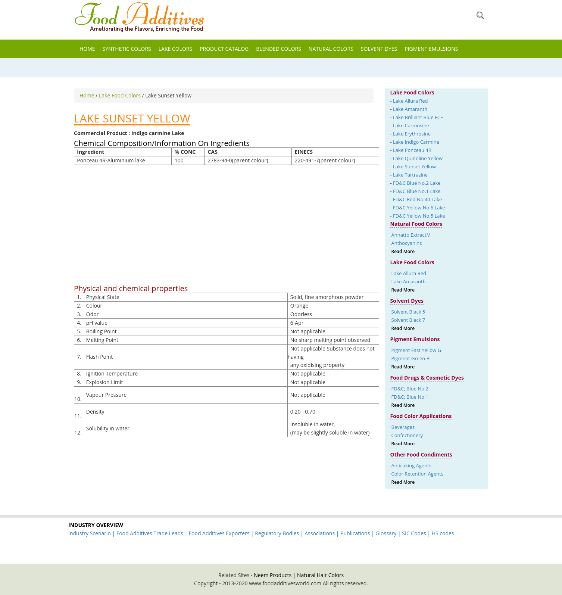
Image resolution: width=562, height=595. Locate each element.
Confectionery (407, 435)
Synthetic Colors (127, 48)
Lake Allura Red (410, 100)
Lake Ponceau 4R (412, 150)
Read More (403, 251)
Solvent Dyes (379, 48)
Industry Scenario (89, 533)
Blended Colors (278, 48)
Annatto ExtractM (411, 234)
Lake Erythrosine (412, 133)
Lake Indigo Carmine (416, 141)
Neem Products (272, 575)
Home (87, 48)
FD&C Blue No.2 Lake (416, 183)
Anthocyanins (406, 243)
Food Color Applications (421, 416)
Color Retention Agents (417, 473)
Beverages (403, 427)
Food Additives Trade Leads (149, 533)
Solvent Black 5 (408, 311)
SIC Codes (414, 533)
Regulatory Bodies (277, 533)
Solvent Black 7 (408, 320)
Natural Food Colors (416, 223)
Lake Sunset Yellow (414, 166)
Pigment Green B (410, 358)
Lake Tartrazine (410, 174)
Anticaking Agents (411, 465)
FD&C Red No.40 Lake (417, 199)
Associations (320, 533)
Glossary (385, 533)
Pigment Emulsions (431, 48)
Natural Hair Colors (320, 575)
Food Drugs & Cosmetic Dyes (427, 377)
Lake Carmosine (411, 125)
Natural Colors (331, 48)
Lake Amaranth (410, 109)
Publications (355, 533)
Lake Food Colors (120, 95)
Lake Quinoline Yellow (418, 158)
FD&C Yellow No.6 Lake (419, 207)
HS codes (443, 533)
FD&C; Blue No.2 (409, 388)
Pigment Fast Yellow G (416, 350)
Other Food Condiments (421, 454)
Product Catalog (224, 48)
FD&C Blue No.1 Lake (416, 191)
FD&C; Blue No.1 (409, 396)
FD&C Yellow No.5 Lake (419, 215)
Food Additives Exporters (219, 533)
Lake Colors (175, 48)
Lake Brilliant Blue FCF (418, 117)
